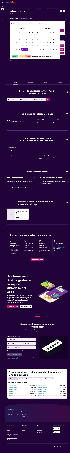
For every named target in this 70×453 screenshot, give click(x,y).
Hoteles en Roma (12, 385)
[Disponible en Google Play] (56, 428)
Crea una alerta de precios (59, 247)
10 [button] (26, 39)
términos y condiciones (28, 357)
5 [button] (32, 35)
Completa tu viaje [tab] (49, 378)
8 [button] (19, 39)
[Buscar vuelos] (2, 6)
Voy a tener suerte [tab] (38, 378)
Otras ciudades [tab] (13, 378)
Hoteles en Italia (29, 8)
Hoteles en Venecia (13, 387)
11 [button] (29, 39)
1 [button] (19, 35)
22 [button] (19, 45)
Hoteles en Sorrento (42, 389)
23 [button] (23, 45)
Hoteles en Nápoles (42, 391)
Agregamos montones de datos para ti (38, 414)
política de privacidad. (14, 358)
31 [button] (26, 49)
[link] (37, 259)
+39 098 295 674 (14, 16)
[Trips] (2, 16)
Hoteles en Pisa (12, 395)
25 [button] (29, 45)
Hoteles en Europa (21, 8)
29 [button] (19, 49)
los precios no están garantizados (39, 407)
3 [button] (26, 35)
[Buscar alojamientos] (2, 9)
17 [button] (26, 42)
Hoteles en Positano (13, 391)
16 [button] (22, 42)
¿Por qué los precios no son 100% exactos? (38, 417)
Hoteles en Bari (41, 393)
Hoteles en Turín (41, 395)
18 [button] (29, 42)
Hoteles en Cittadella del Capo (49, 8)
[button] (2, 2)
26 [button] (32, 45)
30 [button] (23, 49)
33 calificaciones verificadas (25, 18)
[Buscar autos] (2, 12)
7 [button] (16, 39)
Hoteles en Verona (13, 389)
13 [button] (13, 42)
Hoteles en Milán (41, 385)
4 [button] (29, 35)
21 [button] (16, 45)
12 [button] (32, 39)
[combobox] (22, 340)
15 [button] (19, 42)
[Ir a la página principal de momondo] (9, 2)
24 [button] (26, 45)
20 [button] (13, 45)
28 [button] (16, 49)
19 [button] (32, 42)
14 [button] (16, 42)
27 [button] (13, 49)
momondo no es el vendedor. (38, 412)
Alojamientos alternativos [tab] (25, 378)
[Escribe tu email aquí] (23, 347)
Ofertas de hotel (13, 8)
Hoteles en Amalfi (12, 393)
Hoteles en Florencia (42, 387)
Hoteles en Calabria (37, 8)
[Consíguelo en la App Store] (56, 432)
